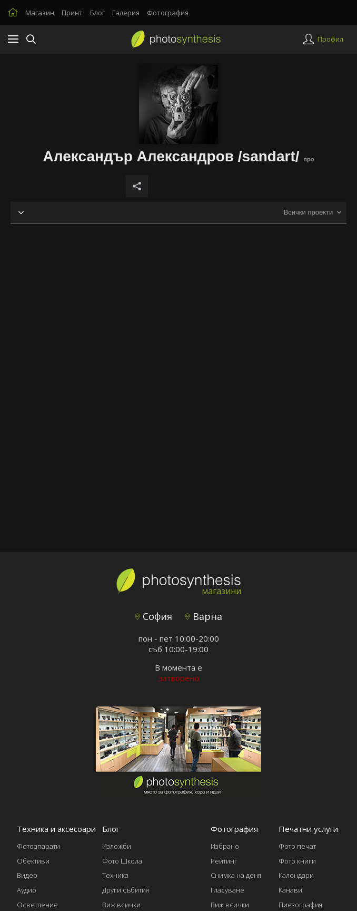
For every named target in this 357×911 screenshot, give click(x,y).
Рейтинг (224, 861)
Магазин (39, 12)
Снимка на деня (236, 875)
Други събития (125, 890)
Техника (115, 875)
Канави (290, 890)
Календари (296, 875)
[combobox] (312, 213)
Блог (97, 12)
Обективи (33, 861)
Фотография (168, 12)
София (153, 616)
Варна (203, 616)
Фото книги (297, 861)
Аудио (26, 890)
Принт (72, 12)
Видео (27, 875)
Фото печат (297, 846)
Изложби (116, 846)
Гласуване (227, 890)
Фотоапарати (38, 846)
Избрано (225, 846)
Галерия (126, 12)
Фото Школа (122, 861)
